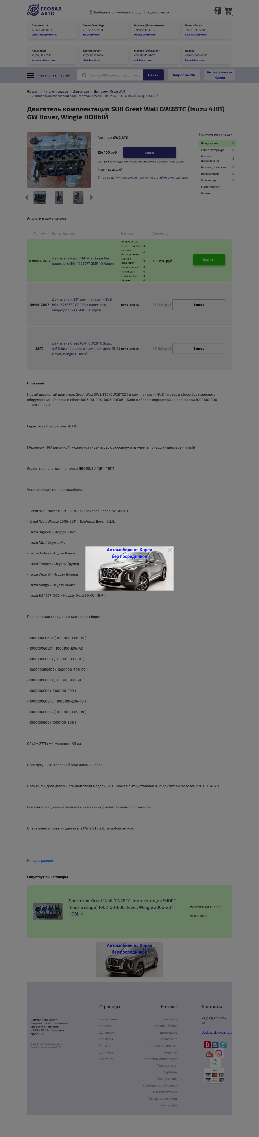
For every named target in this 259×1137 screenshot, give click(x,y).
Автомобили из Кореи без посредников (129, 553)
